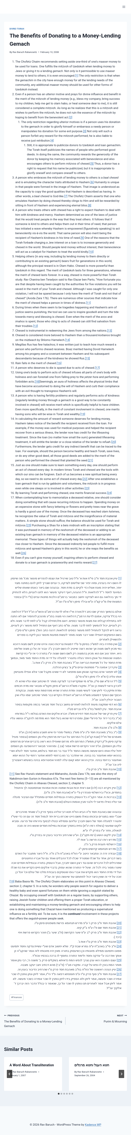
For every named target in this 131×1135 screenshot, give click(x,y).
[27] (94, 562)
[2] (70, 117)
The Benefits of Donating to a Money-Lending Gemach (33, 1020)
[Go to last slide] (9, 1074)
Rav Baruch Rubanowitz (25, 52)
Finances (16, 997)
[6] (92, 182)
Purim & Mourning (97, 1018)
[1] (76, 75)
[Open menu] (124, 6)
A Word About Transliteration (32, 1065)
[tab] (59, 1094)
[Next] (121, 1074)
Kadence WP (93, 1124)
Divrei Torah (17, 29)
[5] (92, 163)
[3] (84, 131)
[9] (82, 237)
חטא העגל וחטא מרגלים (91, 1065)
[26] (23, 553)
